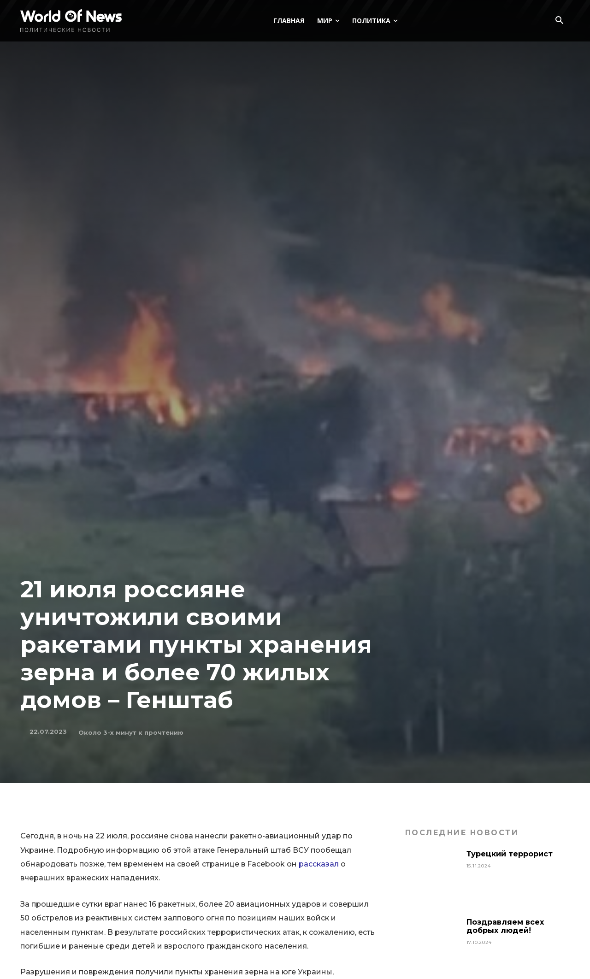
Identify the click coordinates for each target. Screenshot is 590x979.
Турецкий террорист (510, 853)
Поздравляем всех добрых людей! (505, 926)
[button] (559, 21)
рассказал (319, 864)
